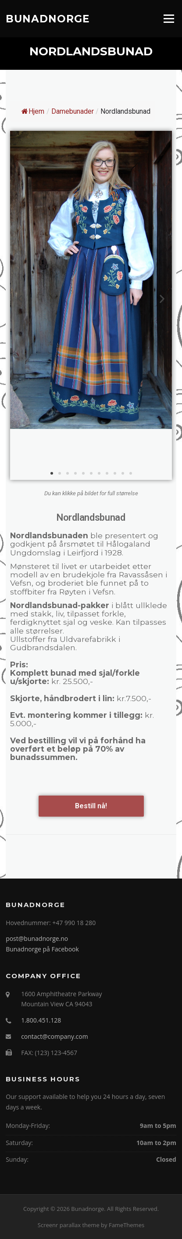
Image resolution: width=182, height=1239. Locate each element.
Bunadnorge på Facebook (42, 949)
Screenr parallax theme (69, 1225)
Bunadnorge (48, 18)
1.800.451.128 (41, 1020)
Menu (168, 18)
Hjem (32, 111)
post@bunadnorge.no (37, 938)
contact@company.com (54, 1036)
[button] (51, 473)
